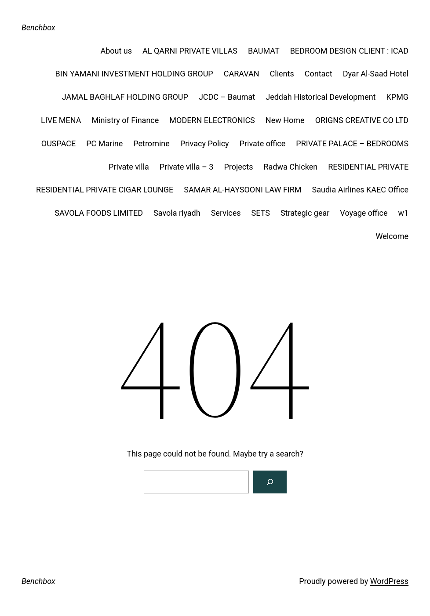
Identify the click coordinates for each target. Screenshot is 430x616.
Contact (318, 73)
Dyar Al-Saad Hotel (375, 73)
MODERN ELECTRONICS (212, 120)
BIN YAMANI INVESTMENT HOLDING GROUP (134, 73)
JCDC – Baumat (227, 96)
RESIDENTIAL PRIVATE (368, 166)
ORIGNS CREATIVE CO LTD (361, 120)
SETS (260, 212)
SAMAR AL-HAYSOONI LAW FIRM (242, 189)
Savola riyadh (176, 212)
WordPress (389, 581)
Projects (238, 166)
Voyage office (363, 212)
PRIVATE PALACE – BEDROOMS (352, 143)
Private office (263, 143)
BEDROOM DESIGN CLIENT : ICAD (349, 50)
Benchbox (38, 27)
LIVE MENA (61, 120)
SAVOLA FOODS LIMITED (99, 212)
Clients (282, 73)
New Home (285, 120)
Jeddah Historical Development (320, 96)
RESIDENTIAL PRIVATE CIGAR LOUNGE (104, 189)
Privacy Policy (204, 143)
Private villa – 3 (187, 166)
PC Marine (104, 143)
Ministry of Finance (125, 120)
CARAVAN (241, 73)
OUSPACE (58, 143)
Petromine (151, 143)
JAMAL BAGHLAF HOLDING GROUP (125, 96)
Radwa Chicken (290, 166)
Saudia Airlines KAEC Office (360, 189)
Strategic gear (305, 212)
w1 (403, 212)
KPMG (397, 96)
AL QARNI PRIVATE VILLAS (189, 50)
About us (116, 50)
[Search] (270, 482)
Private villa (129, 166)
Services (226, 212)
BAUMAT (264, 50)
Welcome (391, 236)
